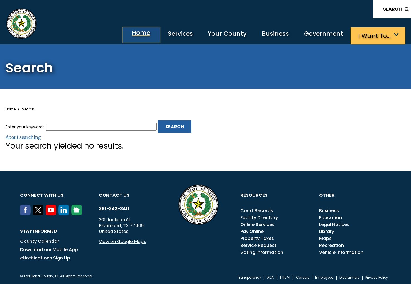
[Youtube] (52, 213)
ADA (270, 277)
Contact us (114, 194)
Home (131, 34)
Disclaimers (349, 277)
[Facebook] (26, 213)
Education (330, 216)
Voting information (261, 251)
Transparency (249, 277)
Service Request (258, 244)
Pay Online (252, 230)
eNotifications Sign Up (45, 257)
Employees (324, 277)
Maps (325, 237)
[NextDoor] (77, 213)
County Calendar (39, 240)
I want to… (375, 35)
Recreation (331, 244)
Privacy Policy (376, 277)
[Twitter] (39, 213)
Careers (302, 277)
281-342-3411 (114, 208)
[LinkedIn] (64, 213)
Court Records (256, 210)
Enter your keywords (25, 125)
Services (173, 35)
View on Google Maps (122, 240)
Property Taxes (257, 237)
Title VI (285, 277)
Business (272, 35)
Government (322, 35)
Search (392, 9)
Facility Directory (259, 216)
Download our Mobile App (49, 249)
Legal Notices (334, 223)
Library (326, 230)
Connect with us (41, 194)
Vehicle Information (341, 251)
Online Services (257, 223)
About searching (23, 136)
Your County (221, 35)
